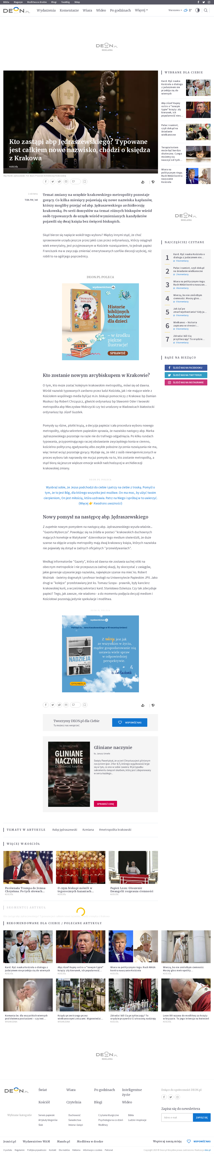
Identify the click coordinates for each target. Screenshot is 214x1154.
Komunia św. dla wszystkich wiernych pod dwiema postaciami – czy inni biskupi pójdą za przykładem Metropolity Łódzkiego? (26, 1020)
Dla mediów (64, 1150)
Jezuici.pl (9, 1141)
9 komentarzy (181, 261)
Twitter (203, 2)
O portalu (7, 1150)
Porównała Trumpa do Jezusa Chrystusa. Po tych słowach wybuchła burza (25, 891)
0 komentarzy (181, 301)
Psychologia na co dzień (110, 1120)
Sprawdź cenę (105, 803)
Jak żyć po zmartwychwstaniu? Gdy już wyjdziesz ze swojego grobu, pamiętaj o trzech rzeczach (190, 313)
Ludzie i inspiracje (137, 1120)
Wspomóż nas (129, 722)
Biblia (6, 2)
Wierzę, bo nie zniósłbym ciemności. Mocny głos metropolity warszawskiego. (190, 298)
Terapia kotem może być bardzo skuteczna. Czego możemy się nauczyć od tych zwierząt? (171, 155)
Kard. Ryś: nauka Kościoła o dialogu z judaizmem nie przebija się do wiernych (172, 87)
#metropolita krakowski (115, 830)
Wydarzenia (46, 10)
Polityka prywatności (36, 1150)
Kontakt (52, 1150)
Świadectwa (74, 1120)
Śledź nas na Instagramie (186, 382)
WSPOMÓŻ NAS (199, 1141)
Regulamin (20, 1150)
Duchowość (74, 1115)
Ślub (40, 1124)
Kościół (13, 166)
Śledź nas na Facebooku (185, 367)
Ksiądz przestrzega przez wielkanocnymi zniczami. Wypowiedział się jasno (80, 1018)
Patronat (109, 1150)
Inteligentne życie (132, 1092)
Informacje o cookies (92, 1150)
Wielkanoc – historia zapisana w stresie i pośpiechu (185, 325)
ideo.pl (207, 1150)
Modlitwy (103, 1124)
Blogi (54, 2)
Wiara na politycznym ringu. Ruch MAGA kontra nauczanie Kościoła (172, 176)
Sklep (77, 2)
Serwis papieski (46, 1115)
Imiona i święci (75, 1124)
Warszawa (174, 10)
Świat (42, 1090)
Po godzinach (120, 10)
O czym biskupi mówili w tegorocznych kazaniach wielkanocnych (75, 891)
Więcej (140, 10)
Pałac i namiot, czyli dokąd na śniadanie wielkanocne (170, 130)
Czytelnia (73, 1102)
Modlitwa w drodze (37, 2)
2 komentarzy (181, 274)
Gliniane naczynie (113, 747)
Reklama (76, 1150)
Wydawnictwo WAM (36, 1141)
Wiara (87, 10)
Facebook (198, 2)
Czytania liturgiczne (108, 1115)
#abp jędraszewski (64, 830)
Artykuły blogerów (48, 1120)
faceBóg (65, 2)
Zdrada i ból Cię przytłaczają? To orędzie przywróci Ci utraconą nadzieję (187, 340)
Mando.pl (63, 1141)
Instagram (209, 2)
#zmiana (88, 830)
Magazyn (18, 2)
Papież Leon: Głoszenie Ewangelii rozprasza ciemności (131, 890)
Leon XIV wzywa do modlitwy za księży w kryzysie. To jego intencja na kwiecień (186, 1017)
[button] (197, 10)
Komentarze (69, 10)
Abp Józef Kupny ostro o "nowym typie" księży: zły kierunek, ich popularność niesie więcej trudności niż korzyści (172, 112)
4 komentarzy (181, 288)
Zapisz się (202, 1117)
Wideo (101, 10)
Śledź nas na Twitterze (185, 375)
